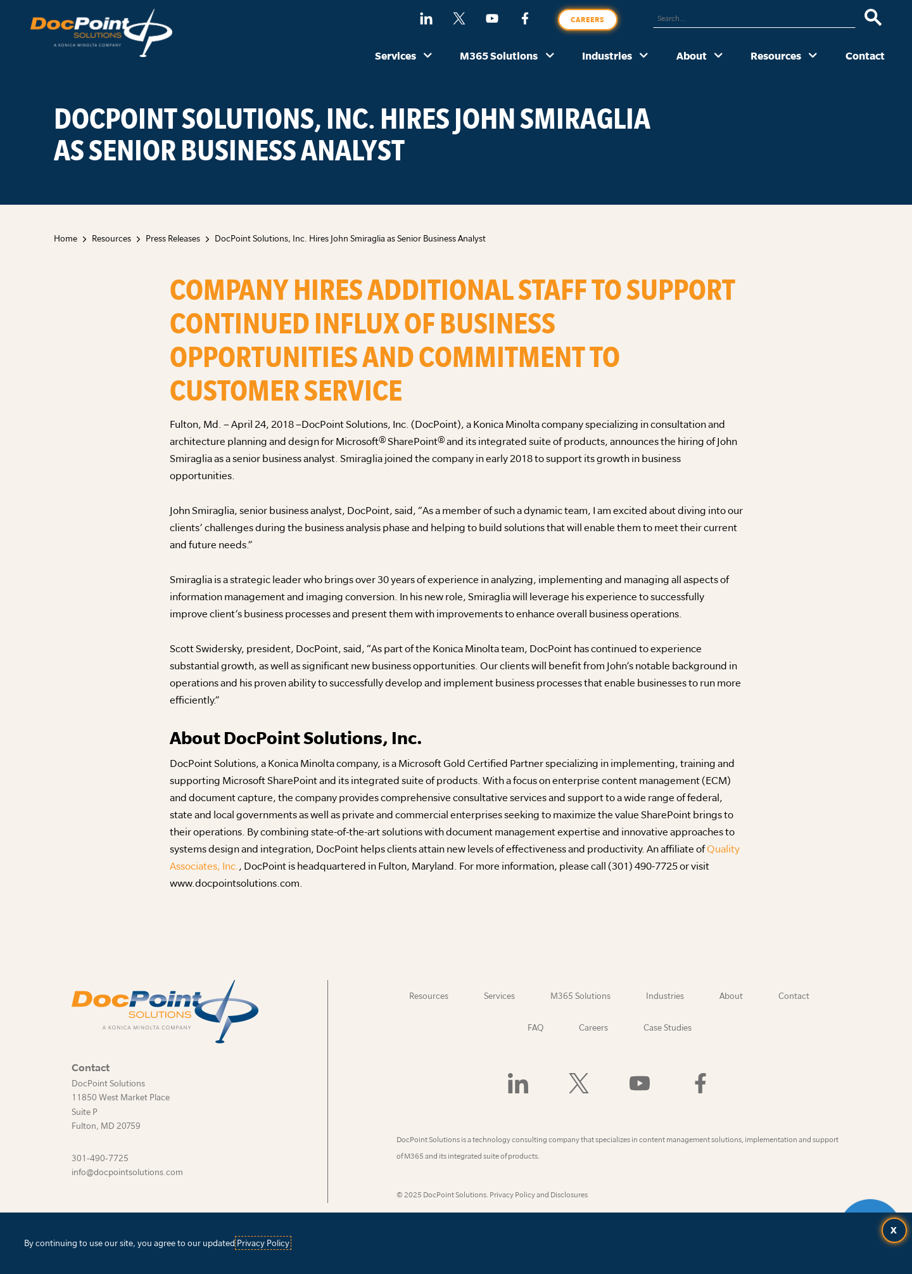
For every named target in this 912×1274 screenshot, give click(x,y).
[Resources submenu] (813, 56)
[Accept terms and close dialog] (894, 1230)
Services (395, 55)
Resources (775, 55)
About (691, 55)
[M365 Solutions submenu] (550, 56)
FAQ (535, 1027)
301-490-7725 (100, 1158)
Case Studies (667, 1027)
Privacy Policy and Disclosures (539, 1194)
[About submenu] (718, 56)
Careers (588, 19)
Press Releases (173, 238)
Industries (607, 55)
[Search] (873, 18)
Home (65, 238)
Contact (865, 55)
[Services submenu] (428, 56)
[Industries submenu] (644, 56)
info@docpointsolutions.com (127, 1172)
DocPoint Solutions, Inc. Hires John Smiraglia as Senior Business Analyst (350, 238)
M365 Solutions (499, 55)
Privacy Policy (263, 1243)
